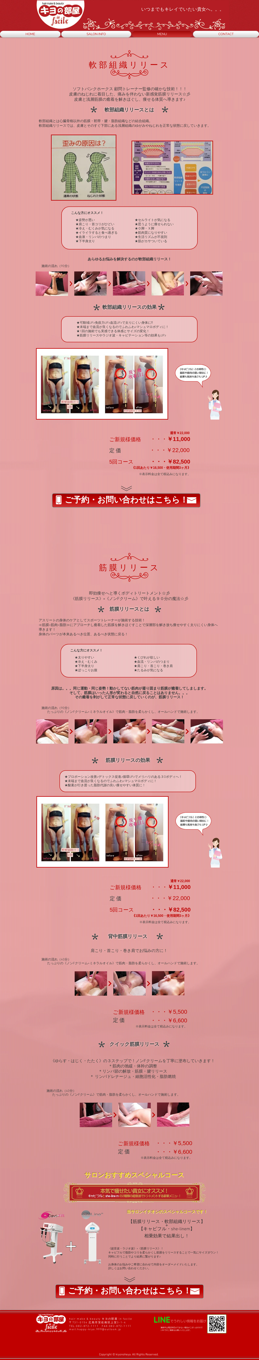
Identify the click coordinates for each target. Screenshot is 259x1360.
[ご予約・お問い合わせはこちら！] (126, 500)
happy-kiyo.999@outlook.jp (99, 1329)
